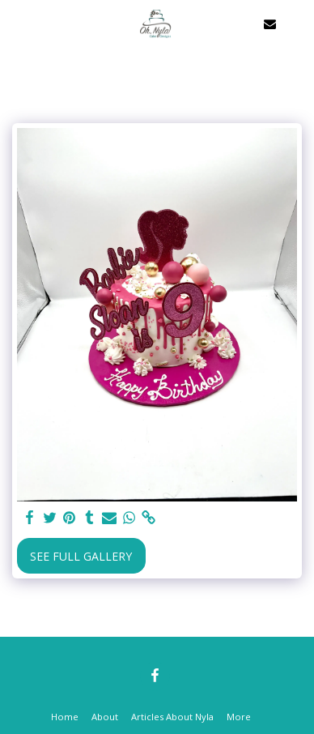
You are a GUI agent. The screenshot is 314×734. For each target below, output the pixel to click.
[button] (18, 23)
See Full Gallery (81, 556)
